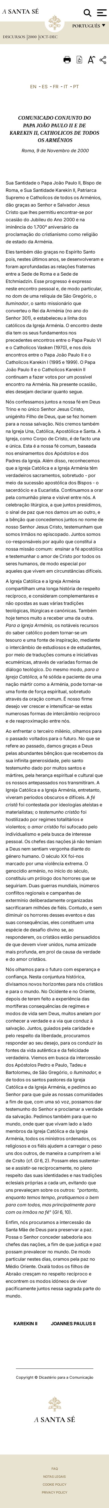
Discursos (14, 36)
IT (66, 86)
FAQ (55, 1469)
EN (33, 86)
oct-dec (48, 36)
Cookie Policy (54, 1484)
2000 (33, 36)
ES (45, 86)
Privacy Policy (54, 1492)
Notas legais (54, 1477)
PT (76, 86)
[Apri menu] (101, 13)
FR (55, 86)
